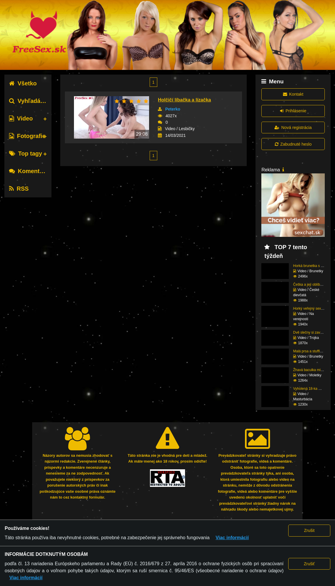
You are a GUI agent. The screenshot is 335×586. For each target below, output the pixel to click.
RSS (19, 188)
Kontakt (293, 94)
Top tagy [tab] (25, 153)
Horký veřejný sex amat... (313, 308)
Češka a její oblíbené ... (311, 284)
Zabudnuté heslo (293, 144)
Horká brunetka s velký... (312, 266)
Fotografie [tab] (27, 136)
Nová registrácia (293, 127)
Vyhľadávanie (32, 101)
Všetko (23, 83)
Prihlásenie (293, 110)
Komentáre (28, 171)
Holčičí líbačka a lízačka (184, 99)
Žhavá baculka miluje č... (312, 370)
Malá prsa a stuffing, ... (311, 351)
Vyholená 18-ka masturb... (313, 389)
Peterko (172, 109)
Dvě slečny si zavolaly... (311, 332)
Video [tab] (21, 118)
